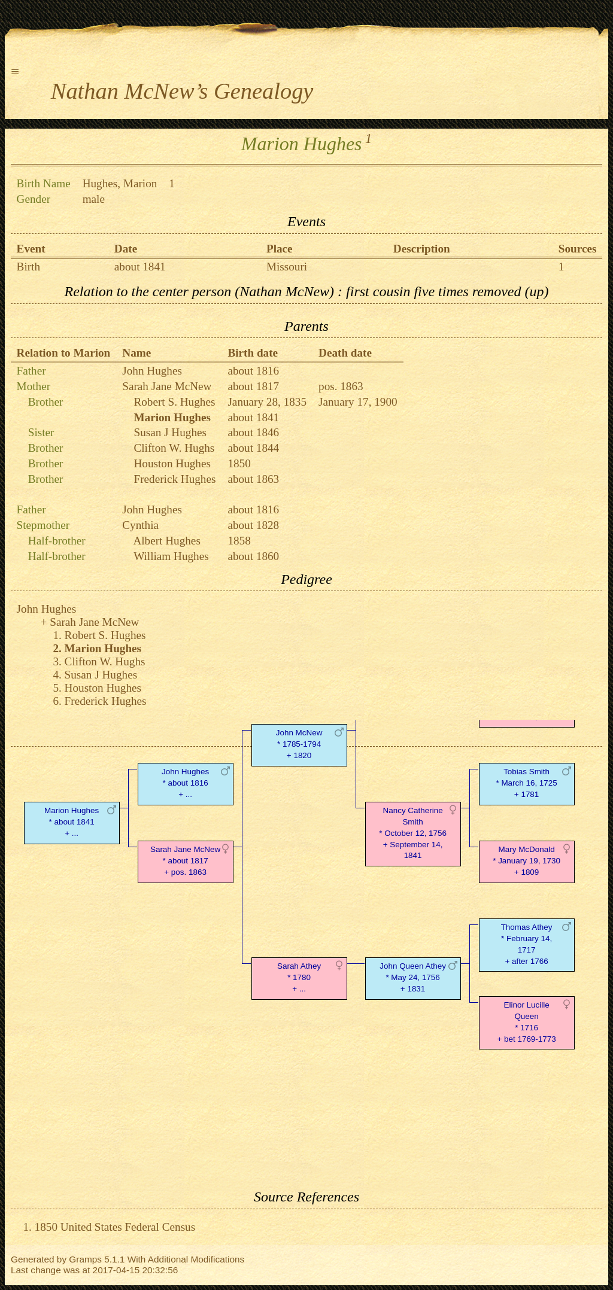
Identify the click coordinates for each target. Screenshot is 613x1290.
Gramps (85, 1259)
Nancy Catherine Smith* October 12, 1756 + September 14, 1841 (413, 833)
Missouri (286, 266)
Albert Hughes (166, 540)
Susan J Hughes (170, 432)
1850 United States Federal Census (115, 1227)
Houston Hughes (171, 463)
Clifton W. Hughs (173, 448)
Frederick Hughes (174, 479)
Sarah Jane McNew (166, 386)
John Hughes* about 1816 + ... (185, 783)
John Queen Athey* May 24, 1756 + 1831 (413, 977)
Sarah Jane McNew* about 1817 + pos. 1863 (185, 861)
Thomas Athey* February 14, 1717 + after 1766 (527, 944)
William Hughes (171, 556)
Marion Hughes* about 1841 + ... (71, 822)
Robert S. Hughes (174, 401)
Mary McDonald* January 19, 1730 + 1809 (526, 861)
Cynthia (140, 525)
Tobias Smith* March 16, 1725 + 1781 (526, 783)
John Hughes (152, 370)
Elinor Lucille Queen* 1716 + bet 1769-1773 (526, 1021)
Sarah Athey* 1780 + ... (299, 977)
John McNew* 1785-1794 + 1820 (299, 744)
